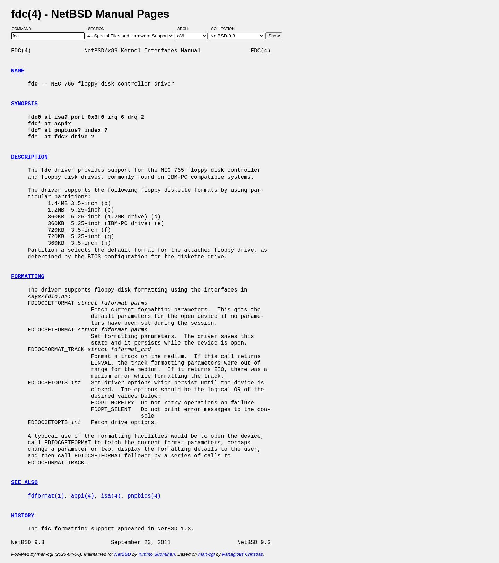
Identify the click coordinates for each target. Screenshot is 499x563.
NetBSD (122, 554)
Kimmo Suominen (156, 554)
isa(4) (111, 496)
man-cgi (206, 554)
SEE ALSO (24, 482)
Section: (98, 29)
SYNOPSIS (24, 104)
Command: (24, 29)
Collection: (223, 29)
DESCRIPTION (29, 157)
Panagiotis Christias (242, 554)
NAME (17, 71)
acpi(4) (82, 496)
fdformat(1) (46, 496)
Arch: (186, 29)
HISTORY (22, 516)
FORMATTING (27, 276)
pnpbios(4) (144, 496)
